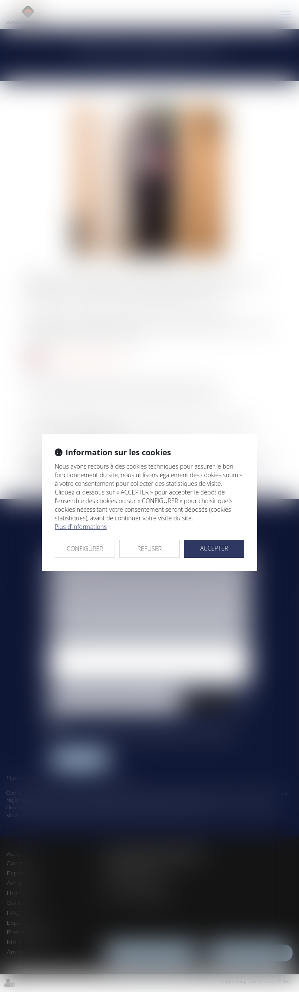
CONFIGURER (85, 549)
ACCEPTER (214, 548)
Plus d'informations (81, 527)
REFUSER (149, 549)
